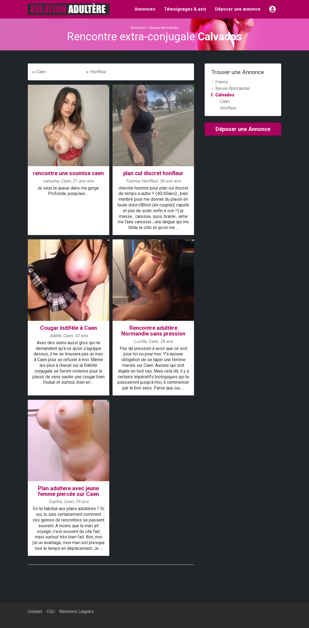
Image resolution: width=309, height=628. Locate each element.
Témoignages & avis (185, 9)
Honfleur (98, 71)
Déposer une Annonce (243, 129)
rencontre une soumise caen (68, 173)
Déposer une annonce (237, 9)
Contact (35, 611)
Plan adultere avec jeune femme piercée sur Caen (68, 491)
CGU (51, 611)
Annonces (145, 9)
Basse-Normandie (164, 28)
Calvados (224, 94)
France (221, 81)
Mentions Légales (76, 611)
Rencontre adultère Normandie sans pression (153, 331)
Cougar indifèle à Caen (68, 328)
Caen (41, 71)
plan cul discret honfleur (153, 173)
